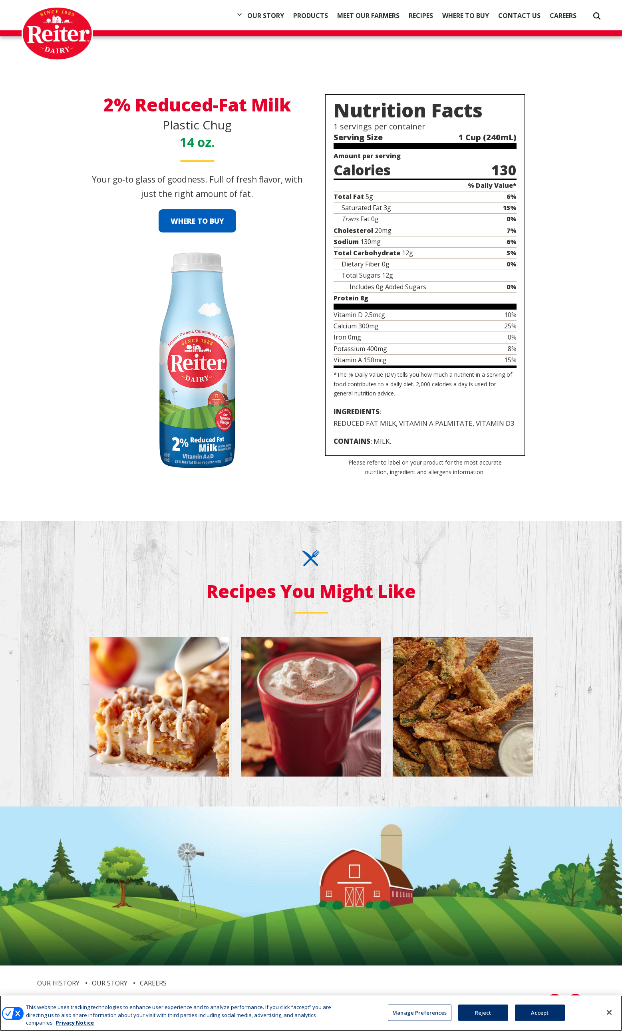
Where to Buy (465, 15)
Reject (483, 1012)
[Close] (609, 1012)
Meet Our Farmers (368, 15)
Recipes (421, 15)
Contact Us (519, 15)
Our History (58, 983)
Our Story (265, 15)
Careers (563, 15)
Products (310, 15)
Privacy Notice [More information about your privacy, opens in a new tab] (75, 1023)
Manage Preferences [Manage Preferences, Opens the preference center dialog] (419, 1012)
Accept (540, 1012)
